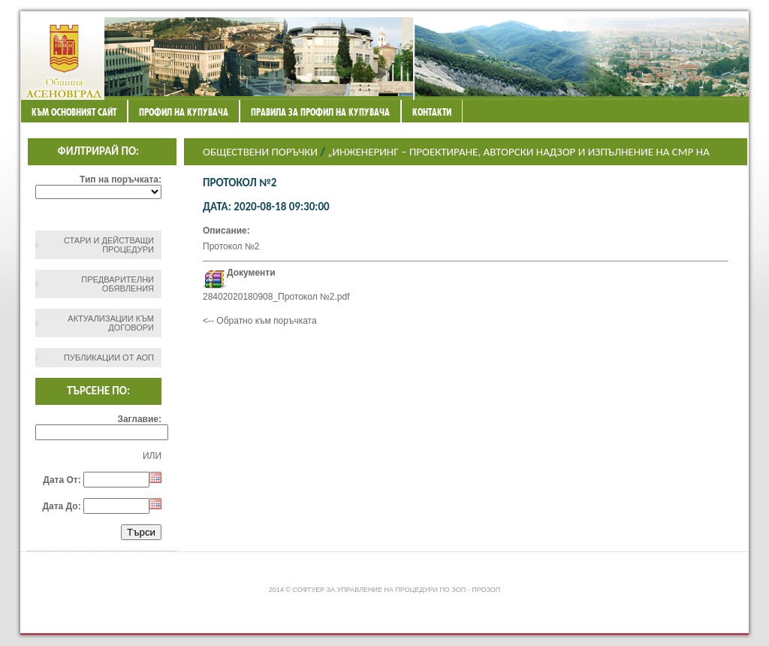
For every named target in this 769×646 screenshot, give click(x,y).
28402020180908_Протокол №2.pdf (276, 296)
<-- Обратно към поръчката (260, 320)
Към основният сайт (74, 112)
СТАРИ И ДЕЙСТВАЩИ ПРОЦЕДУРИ (109, 245)
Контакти (431, 112)
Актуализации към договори (111, 323)
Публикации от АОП (109, 357)
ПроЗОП (486, 589)
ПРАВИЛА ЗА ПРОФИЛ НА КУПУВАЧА (320, 112)
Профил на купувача (183, 112)
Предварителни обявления (117, 284)
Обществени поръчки (260, 151)
